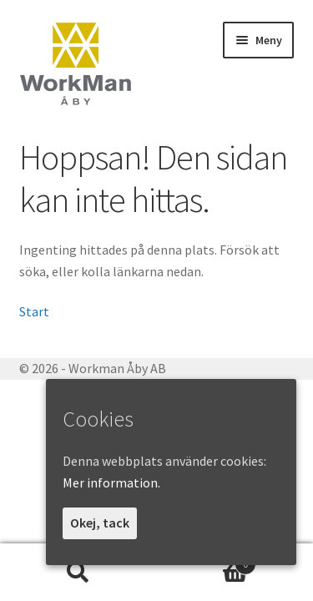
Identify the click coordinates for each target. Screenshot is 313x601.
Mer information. (111, 482)
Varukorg (207, 560)
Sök (78, 572)
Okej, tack (99, 522)
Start (34, 311)
